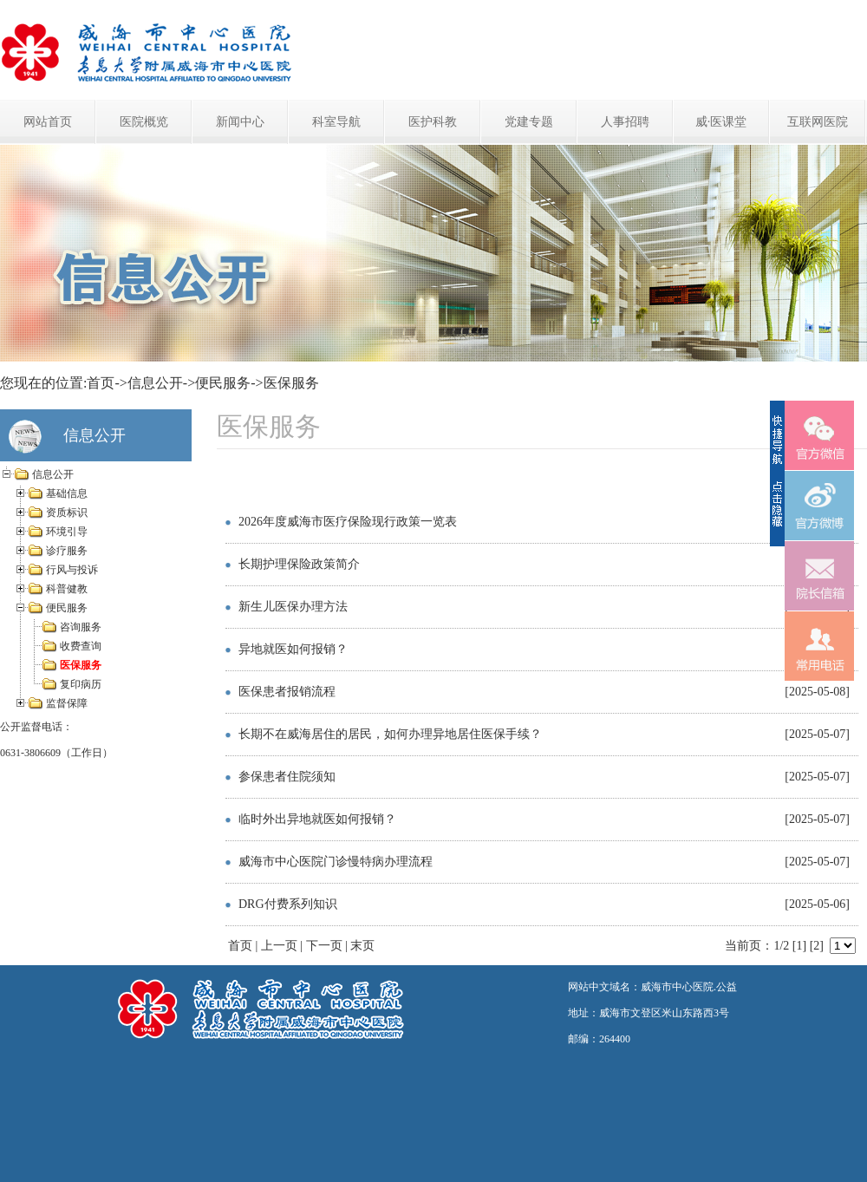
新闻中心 (240, 121)
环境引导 (67, 532)
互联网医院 (817, 121)
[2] (817, 945)
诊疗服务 (67, 551)
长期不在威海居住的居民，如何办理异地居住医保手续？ (390, 734)
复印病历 (80, 684)
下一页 (324, 945)
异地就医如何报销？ (293, 649)
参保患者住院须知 (287, 776)
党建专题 (529, 121)
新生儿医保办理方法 (293, 606)
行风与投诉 (72, 570)
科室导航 (336, 121)
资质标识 (67, 512)
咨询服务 (80, 627)
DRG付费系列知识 (287, 904)
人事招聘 (625, 121)
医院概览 (144, 121)
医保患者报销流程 (287, 691)
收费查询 (80, 646)
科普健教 (67, 589)
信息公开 (155, 382)
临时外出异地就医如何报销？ (317, 819)
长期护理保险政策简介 (299, 564)
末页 (362, 945)
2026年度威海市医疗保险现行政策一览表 (347, 521)
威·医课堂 (721, 121)
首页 (100, 382)
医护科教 (432, 121)
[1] (799, 945)
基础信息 (67, 493)
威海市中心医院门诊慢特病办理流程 (335, 861)
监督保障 (67, 703)
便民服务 (223, 382)
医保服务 (291, 382)
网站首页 (47, 121)
